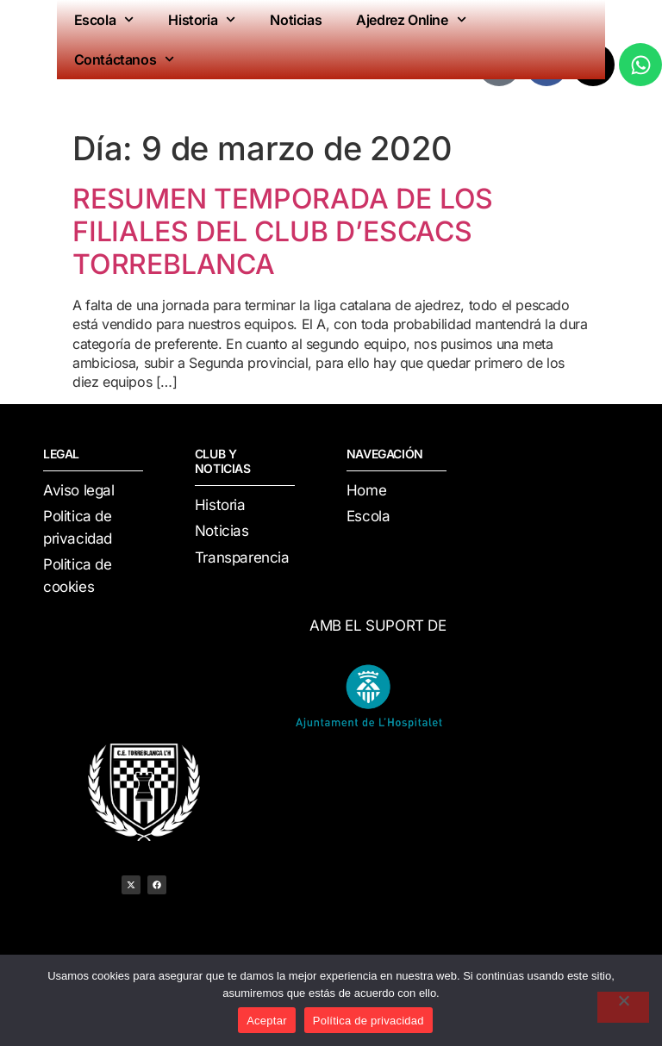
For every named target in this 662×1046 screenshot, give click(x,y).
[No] (623, 1007)
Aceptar (267, 1020)
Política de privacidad (368, 1020)
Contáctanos (124, 59)
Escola (104, 19)
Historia (201, 19)
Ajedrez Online (411, 19)
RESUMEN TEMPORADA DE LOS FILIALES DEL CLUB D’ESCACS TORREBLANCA (282, 232)
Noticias (296, 19)
